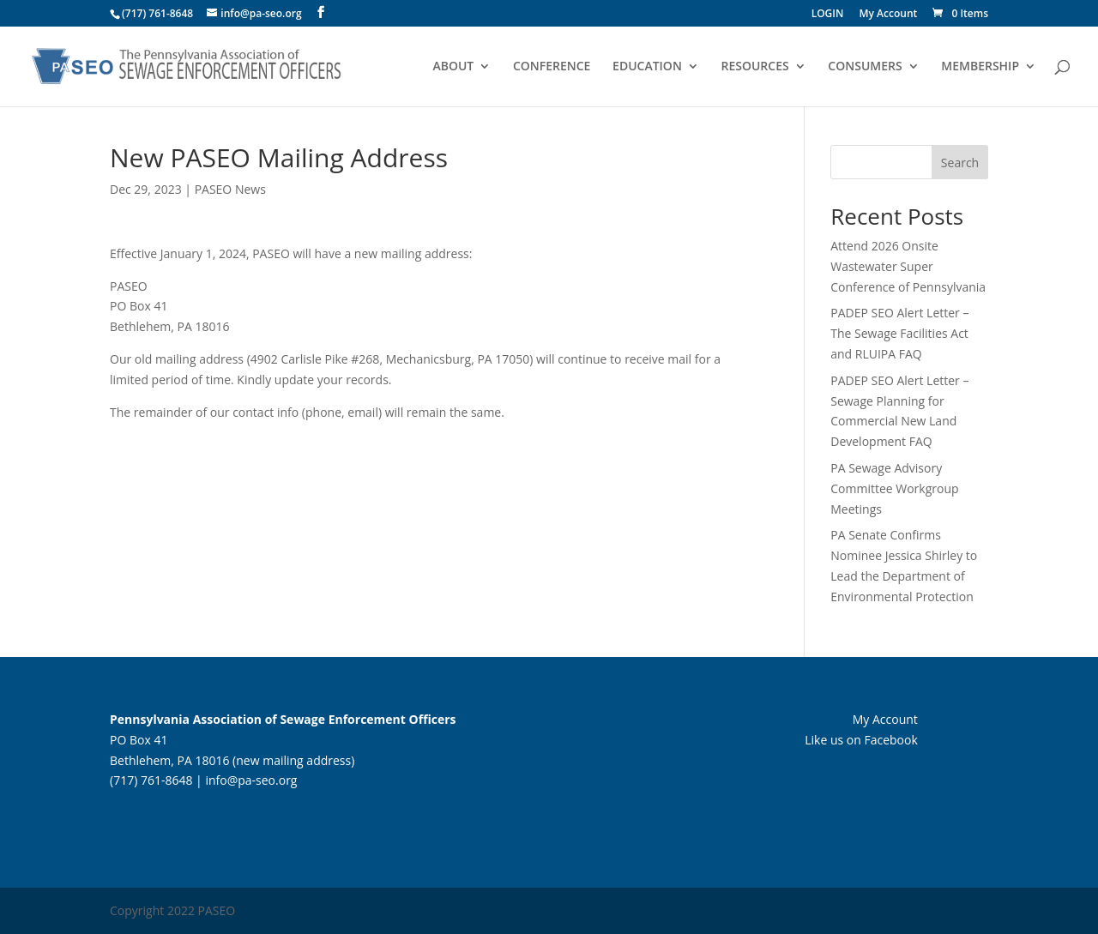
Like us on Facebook (861, 740)
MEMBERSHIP (980, 67)
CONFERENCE (552, 67)
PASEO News (230, 189)
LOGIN (827, 15)
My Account (889, 15)
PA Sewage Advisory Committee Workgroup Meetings (894, 488)
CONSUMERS (865, 67)
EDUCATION (647, 67)
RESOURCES (755, 67)
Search (960, 162)
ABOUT (453, 67)
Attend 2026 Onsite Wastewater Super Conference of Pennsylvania (908, 266)
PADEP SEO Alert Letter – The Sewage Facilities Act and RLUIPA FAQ (899, 333)
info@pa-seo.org (251, 780)
